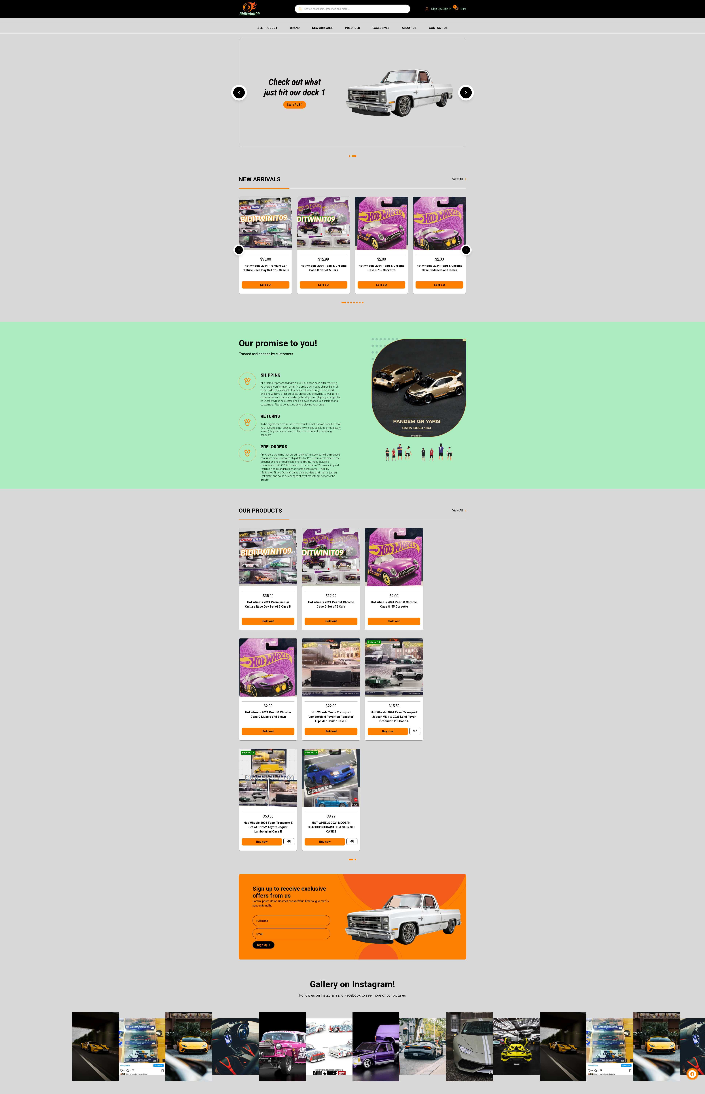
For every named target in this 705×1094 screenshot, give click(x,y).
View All (459, 179)
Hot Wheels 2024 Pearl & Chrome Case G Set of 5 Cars (324, 268)
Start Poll (294, 104)
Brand (295, 28)
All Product (267, 28)
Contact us (438, 28)
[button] (239, 93)
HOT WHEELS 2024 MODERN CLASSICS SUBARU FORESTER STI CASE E (439, 707)
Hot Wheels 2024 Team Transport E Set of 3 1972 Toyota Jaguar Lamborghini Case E (381, 707)
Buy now (317, 722)
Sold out (265, 285)
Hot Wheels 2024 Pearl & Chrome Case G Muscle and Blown (439, 268)
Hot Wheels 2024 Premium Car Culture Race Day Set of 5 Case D (266, 268)
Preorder (352, 28)
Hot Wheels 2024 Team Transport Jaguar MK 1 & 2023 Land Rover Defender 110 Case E (323, 707)
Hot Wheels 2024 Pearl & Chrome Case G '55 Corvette (382, 268)
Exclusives (380, 28)
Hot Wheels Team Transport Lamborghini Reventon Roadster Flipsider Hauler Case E (265, 707)
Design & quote (380, 1044)
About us (409, 28)
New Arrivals (322, 28)
